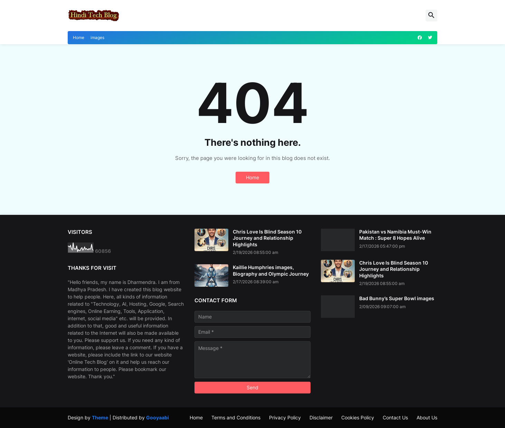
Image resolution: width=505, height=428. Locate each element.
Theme (100, 417)
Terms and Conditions (235, 417)
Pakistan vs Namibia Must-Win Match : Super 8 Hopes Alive (395, 235)
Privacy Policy (285, 417)
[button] (431, 15)
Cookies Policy (357, 417)
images (97, 37)
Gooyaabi (157, 417)
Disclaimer (321, 417)
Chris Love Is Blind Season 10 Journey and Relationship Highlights (267, 238)
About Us (427, 417)
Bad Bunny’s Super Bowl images (396, 298)
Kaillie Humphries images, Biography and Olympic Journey (271, 270)
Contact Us (395, 417)
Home (78, 37)
